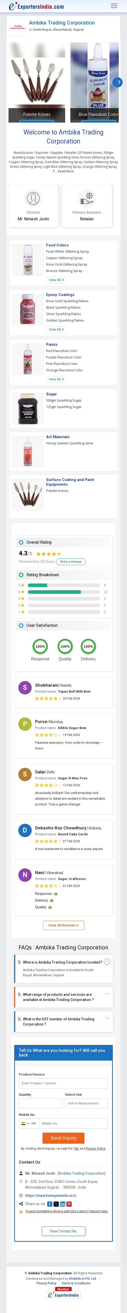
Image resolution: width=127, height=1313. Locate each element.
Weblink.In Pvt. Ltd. (83, 1278)
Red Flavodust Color (61, 350)
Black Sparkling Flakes (63, 307)
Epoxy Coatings (60, 294)
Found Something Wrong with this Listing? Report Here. (67, 1211)
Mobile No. (27, 1115)
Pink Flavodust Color (62, 363)
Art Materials (58, 437)
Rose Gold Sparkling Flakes (67, 301)
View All (56, 280)
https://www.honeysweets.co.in (50, 1196)
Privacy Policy (95, 1148)
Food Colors (57, 245)
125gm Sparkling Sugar (64, 406)
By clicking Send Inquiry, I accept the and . (63, 1148)
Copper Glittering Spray (64, 257)
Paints (51, 344)
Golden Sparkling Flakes (65, 320)
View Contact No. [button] (63, 1231)
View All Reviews (63, 925)
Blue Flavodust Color (98, 114)
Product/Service (32, 1074)
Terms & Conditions (75, 1283)
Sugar (51, 394)
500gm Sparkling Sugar (64, 400)
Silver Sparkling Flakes (63, 313)
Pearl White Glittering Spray (67, 251)
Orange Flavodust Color (64, 370)
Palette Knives (36, 114)
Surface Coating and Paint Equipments (70, 482)
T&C (76, 1148)
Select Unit (73, 1094)
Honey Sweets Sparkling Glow (69, 443)
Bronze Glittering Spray (64, 270)
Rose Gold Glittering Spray (66, 264)
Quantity (25, 1094)
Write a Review (71, 562)
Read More (66, 171)
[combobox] (28, 1123)
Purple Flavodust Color (63, 357)
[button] (49, 1204)
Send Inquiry (63, 1138)
